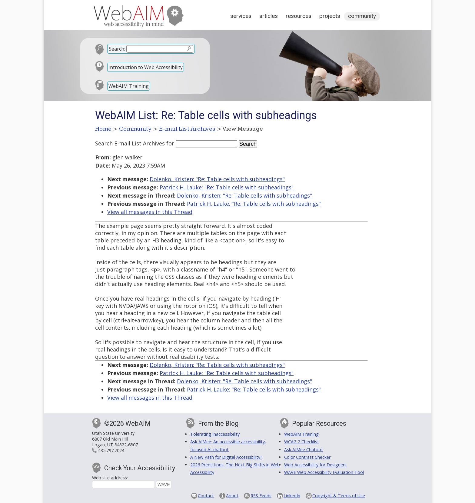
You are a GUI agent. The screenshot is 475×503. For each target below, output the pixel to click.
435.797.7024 (111, 450)
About (232, 495)
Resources (298, 15)
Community (362, 15)
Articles (268, 15)
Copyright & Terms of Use (338, 495)
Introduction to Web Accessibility (145, 67)
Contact (206, 495)
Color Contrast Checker (307, 457)
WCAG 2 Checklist (301, 442)
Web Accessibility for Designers (315, 465)
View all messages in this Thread (149, 211)
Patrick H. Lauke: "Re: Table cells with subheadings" (227, 187)
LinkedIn (292, 495)
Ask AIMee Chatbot (303, 449)
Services (240, 15)
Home (103, 128)
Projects (329, 15)
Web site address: (110, 478)
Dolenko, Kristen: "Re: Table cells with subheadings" (217, 179)
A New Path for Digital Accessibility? (226, 457)
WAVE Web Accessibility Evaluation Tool (324, 472)
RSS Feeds (261, 495)
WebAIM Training (128, 86)
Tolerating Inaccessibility (215, 434)
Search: (117, 48)
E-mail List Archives (187, 128)
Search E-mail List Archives (130, 143)
